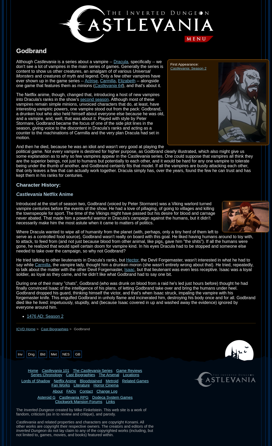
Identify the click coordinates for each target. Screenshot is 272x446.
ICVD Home (26, 329)
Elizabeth (126, 81)
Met (54, 354)
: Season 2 (188, 68)
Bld (42, 354)
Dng (31, 354)
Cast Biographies (55, 329)
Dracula (120, 61)
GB (77, 354)
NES (66, 354)
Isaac (129, 269)
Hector (132, 260)
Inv (20, 354)
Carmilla (108, 81)
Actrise (91, 81)
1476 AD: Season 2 (45, 316)
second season (94, 99)
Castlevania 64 (109, 85)
